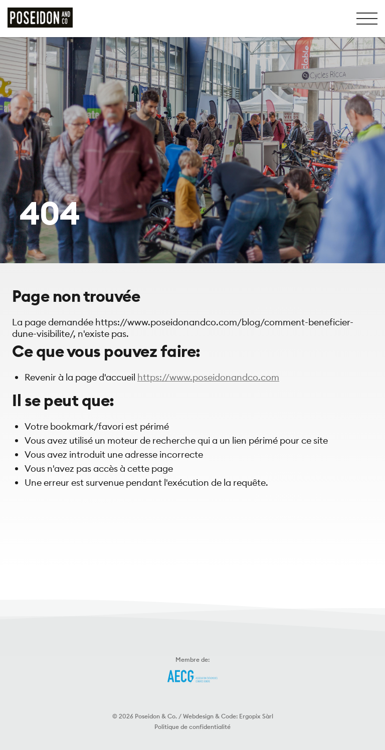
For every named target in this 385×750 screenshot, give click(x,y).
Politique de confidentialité (192, 726)
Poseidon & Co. (156, 716)
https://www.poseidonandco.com (208, 377)
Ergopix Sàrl (256, 716)
